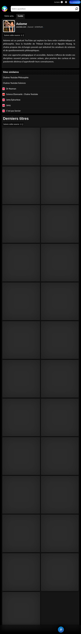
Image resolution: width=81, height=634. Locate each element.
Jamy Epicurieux (11, 99)
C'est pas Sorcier (11, 110)
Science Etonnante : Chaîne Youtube (20, 94)
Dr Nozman (9, 88)
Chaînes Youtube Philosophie (15, 77)
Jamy (6, 105)
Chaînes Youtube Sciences (14, 83)
